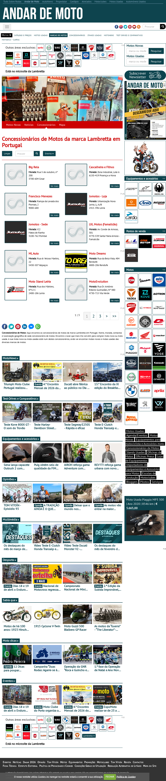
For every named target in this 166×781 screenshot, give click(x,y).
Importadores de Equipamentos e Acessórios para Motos (142, 469)
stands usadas (94, 35)
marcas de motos (58, 35)
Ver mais (54, 186)
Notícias (28, 124)
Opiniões (9, 479)
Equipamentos (75, 762)
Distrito (49, 153)
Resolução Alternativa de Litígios (124, 766)
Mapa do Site (149, 766)
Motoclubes (148, 477)
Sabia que (10, 600)
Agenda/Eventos (136, 435)
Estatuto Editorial (27, 766)
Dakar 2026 (29, 762)
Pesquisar (156, 51)
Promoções (89, 762)
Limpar (7, 153)
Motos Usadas (135, 431)
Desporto (9, 560)
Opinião (41, 762)
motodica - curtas (10, 39)
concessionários (77, 35)
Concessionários (46, 124)
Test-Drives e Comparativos (21, 398)
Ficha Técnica (9, 766)
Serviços (157, 482)
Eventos (9, 681)
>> (114, 316)
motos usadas (40, 35)
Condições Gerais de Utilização (90, 766)
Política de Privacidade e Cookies (56, 766)
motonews (109, 35)
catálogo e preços (22, 35)
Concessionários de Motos (142, 448)
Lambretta (89, 735)
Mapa (62, 124)
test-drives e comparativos (129, 35)
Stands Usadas (135, 452)
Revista (127, 762)
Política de (126, 776)
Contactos (138, 762)
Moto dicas (11, 640)
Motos (63, 762)
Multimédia (11, 519)
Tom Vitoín (52, 762)
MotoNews (11, 358)
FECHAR (110, 776)
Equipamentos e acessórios (21, 439)
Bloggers (132, 482)
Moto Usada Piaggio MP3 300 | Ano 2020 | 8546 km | (145, 516)
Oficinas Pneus (145, 456)
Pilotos (144, 482)
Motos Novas (13, 124)
